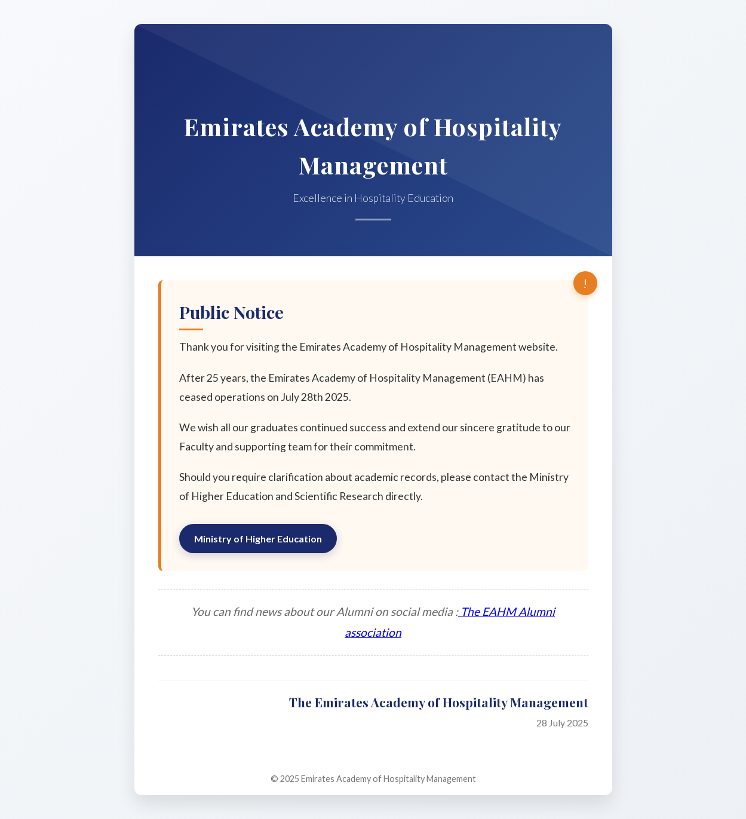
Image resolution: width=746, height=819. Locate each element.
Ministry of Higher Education (258, 538)
